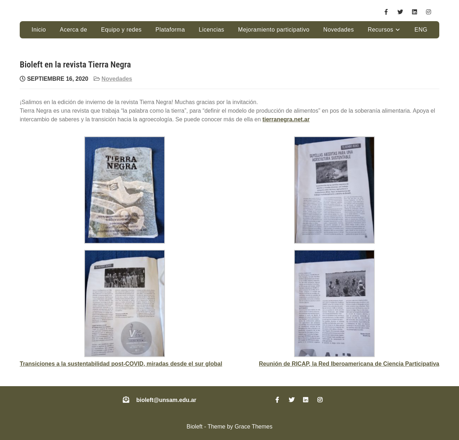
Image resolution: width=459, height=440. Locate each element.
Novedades (338, 30)
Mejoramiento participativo (273, 30)
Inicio (39, 30)
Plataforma (170, 30)
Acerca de (73, 30)
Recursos (380, 30)
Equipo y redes (121, 30)
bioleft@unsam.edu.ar (166, 400)
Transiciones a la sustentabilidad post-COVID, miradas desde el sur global (121, 364)
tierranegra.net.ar (286, 119)
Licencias (211, 30)
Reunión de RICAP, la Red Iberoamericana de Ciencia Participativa (349, 364)
